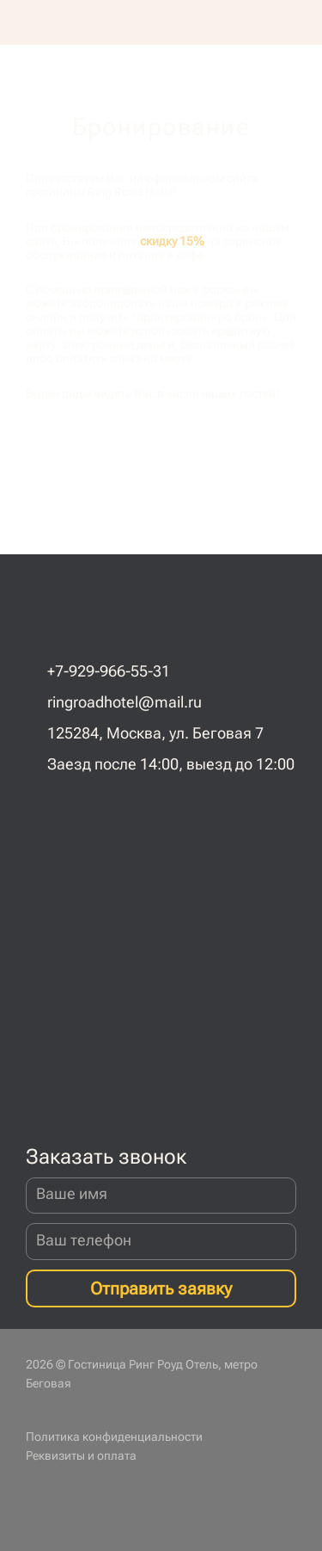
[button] (301, 22)
